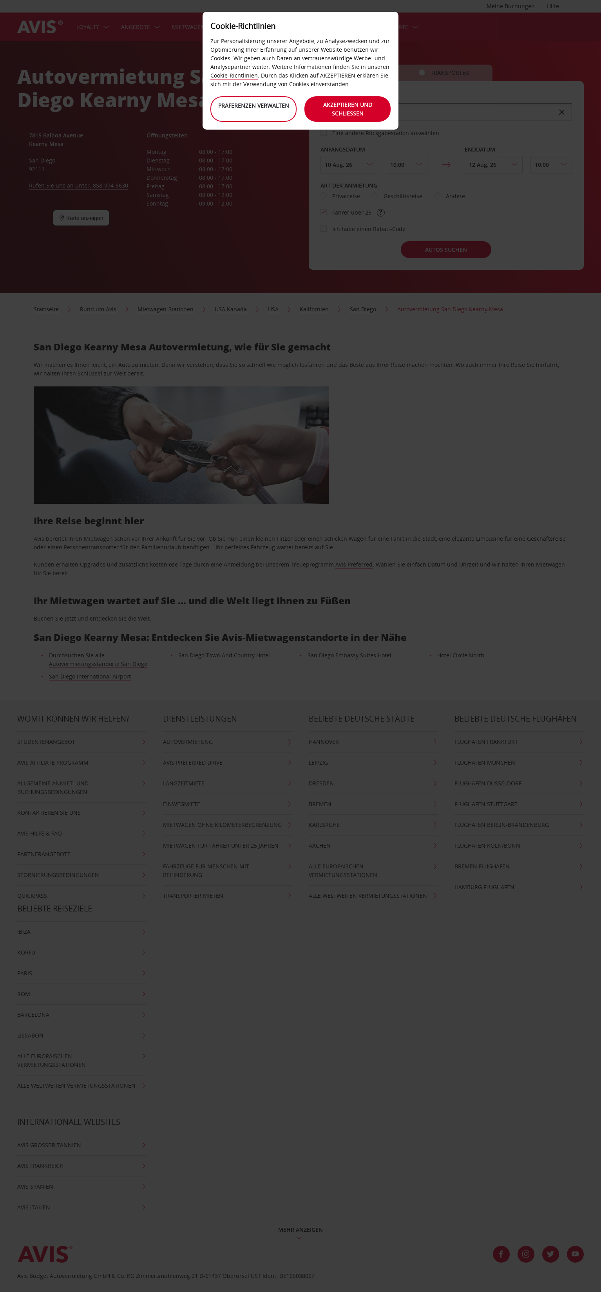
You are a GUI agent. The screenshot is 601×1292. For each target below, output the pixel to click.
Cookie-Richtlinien (234, 75)
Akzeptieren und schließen (347, 109)
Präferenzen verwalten (253, 105)
